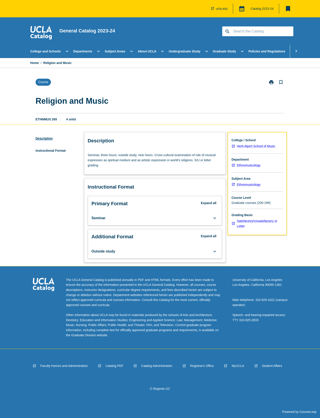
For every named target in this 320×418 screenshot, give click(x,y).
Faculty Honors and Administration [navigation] (64, 366)
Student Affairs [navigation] (272, 366)
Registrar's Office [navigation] (202, 366)
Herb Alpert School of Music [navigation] (256, 146)
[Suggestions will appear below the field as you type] (258, 31)
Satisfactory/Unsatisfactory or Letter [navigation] (257, 223)
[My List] (288, 8)
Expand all (208, 203)
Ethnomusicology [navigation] (249, 165)
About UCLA (147, 51)
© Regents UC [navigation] (160, 388)
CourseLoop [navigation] (308, 412)
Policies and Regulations (266, 51)
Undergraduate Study (184, 51)
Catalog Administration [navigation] (156, 366)
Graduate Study (224, 51)
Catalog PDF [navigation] (114, 366)
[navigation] (41, 33)
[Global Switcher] (242, 9)
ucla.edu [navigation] (222, 8)
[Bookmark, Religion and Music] (280, 82)
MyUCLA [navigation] (238, 366)
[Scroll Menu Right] (296, 51)
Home (34, 63)
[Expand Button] (214, 218)
